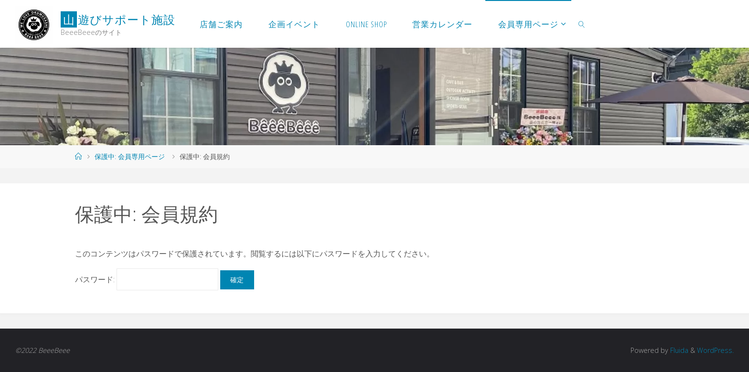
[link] (581, 24)
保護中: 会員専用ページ (130, 156)
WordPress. (715, 350)
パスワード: (146, 279)
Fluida (678, 350)
